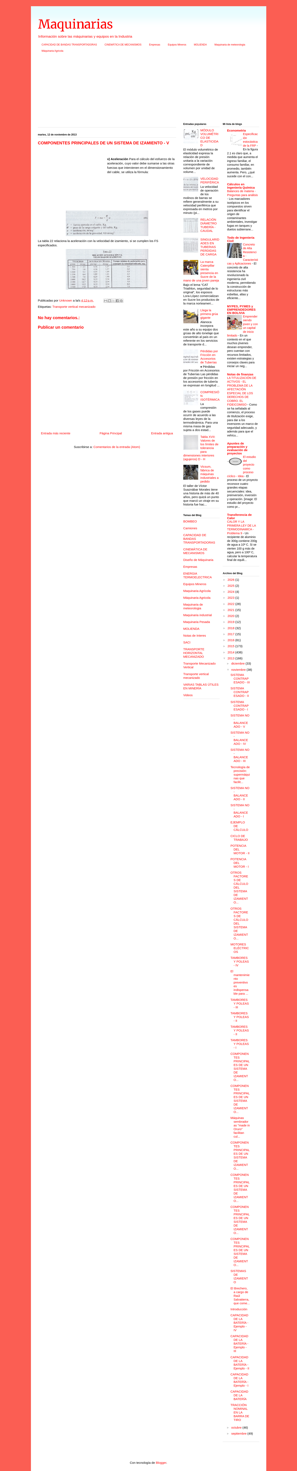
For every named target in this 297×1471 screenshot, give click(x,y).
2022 (231, 604)
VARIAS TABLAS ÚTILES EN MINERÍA (201, 686)
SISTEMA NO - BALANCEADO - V (240, 721)
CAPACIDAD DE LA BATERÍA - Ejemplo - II (240, 1362)
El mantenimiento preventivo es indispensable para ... (240, 982)
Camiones (190, 528)
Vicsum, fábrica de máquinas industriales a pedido (209, 474)
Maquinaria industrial (197, 615)
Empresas (154, 44)
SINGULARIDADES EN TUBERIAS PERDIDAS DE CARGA (209, 247)
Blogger (161, 1462)
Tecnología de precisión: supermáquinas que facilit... (240, 774)
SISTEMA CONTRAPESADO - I (240, 705)
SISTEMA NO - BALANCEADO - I (240, 810)
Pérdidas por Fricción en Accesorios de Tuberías (209, 356)
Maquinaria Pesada (196, 622)
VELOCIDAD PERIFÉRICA (209, 180)
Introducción (239, 1309)
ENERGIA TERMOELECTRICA (197, 575)
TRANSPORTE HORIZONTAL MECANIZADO (193, 652)
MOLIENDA (200, 44)
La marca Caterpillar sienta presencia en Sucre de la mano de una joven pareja (201, 271)
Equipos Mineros (177, 44)
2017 (231, 634)
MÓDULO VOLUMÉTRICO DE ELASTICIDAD (209, 137)
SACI (187, 642)
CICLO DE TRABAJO (239, 837)
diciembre (238, 663)
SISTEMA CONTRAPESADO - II (240, 691)
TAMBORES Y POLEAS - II (240, 1016)
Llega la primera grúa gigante (209, 313)
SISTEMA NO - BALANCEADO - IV (240, 738)
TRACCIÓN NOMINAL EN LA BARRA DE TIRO (240, 1412)
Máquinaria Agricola (52, 50)
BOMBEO (190, 521)
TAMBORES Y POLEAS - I (240, 1043)
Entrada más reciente (56, 433)
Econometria (236, 130)
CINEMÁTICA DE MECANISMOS (123, 44)
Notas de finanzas (240, 374)
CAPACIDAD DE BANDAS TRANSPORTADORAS (69, 44)
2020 (231, 616)
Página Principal (111, 433)
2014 (231, 652)
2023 (231, 597)
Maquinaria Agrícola (197, 591)
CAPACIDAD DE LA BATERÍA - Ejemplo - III (239, 1343)
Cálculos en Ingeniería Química (241, 185)
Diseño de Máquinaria (198, 560)
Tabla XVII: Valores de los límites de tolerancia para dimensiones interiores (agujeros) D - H (201, 448)
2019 (231, 622)
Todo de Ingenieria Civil (240, 239)
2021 (231, 610)
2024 (231, 591)
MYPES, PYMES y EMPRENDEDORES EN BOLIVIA (241, 309)
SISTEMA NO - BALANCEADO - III (240, 755)
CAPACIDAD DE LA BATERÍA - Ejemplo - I (240, 1380)
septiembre (239, 1433)
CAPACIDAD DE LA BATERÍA (239, 1395)
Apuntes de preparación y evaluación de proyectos (237, 448)
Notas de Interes (194, 635)
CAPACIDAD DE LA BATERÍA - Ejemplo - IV (239, 1322)
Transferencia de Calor (239, 516)
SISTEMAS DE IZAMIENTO (239, 1276)
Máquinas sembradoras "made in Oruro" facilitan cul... (240, 1127)
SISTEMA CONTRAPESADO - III (240, 678)
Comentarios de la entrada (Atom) (116, 447)
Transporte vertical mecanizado (73, 306)
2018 (231, 628)
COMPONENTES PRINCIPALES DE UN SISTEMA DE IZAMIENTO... (240, 1067)
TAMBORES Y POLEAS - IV (240, 961)
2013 (231, 658)
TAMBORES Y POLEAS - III (240, 1003)
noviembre (238, 669)
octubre (236, 1427)
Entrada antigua (162, 433)
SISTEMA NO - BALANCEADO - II (240, 793)
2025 (231, 585)
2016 (231, 640)
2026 (231, 579)
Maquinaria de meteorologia (229, 44)
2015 (231, 646)
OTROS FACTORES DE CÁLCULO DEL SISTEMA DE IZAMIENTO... (239, 887)
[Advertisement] (148, 89)
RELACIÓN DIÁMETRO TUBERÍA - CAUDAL (208, 225)
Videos (188, 695)
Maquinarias (75, 24)
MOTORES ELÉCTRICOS (240, 948)
